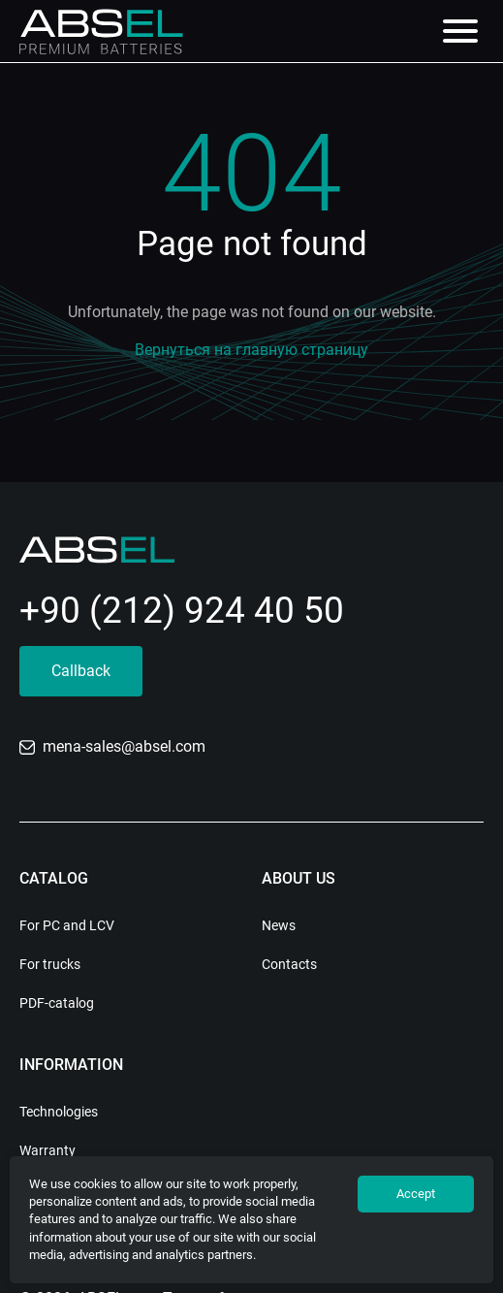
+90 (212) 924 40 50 (181, 610)
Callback (80, 671)
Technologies (58, 1111)
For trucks (49, 964)
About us (298, 878)
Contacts (289, 964)
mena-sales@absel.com (112, 746)
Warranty (47, 1150)
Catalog (53, 878)
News (279, 925)
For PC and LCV (66, 925)
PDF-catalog (56, 1003)
